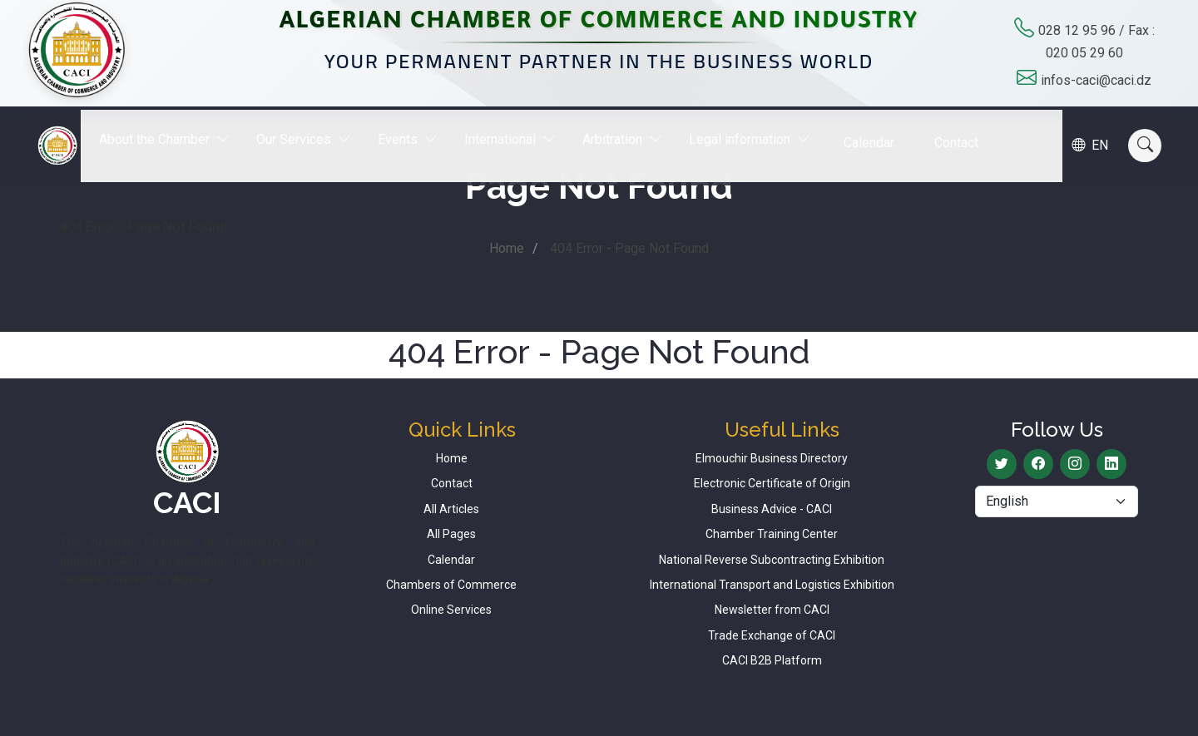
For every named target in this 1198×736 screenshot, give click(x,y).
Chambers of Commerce (451, 584)
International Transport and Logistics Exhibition (772, 584)
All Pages (451, 534)
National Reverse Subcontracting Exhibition (771, 559)
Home (506, 248)
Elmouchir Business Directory (772, 458)
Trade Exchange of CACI (771, 635)
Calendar (881, 130)
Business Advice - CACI (771, 509)
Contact (969, 130)
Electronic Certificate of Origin (772, 483)
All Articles (451, 509)
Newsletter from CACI (772, 609)
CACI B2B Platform (772, 660)
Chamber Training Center (771, 534)
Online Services (451, 609)
